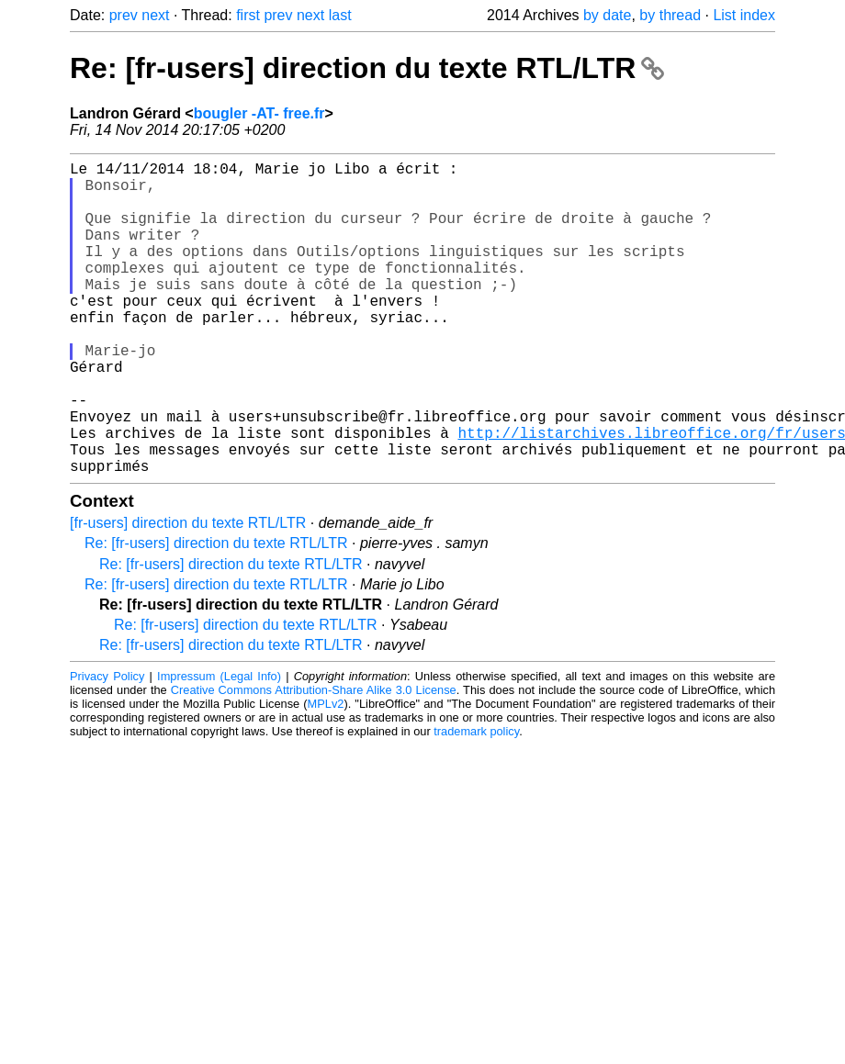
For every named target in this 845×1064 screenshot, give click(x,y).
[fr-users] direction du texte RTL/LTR (188, 592)
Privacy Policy (107, 746)
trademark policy (476, 801)
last (340, 15)
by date (607, 15)
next (155, 15)
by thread (670, 15)
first (248, 15)
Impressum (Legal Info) (219, 746)
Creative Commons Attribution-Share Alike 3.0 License (313, 760)
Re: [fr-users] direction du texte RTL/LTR (367, 67)
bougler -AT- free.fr (259, 113)
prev (123, 15)
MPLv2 (326, 773)
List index (744, 15)
